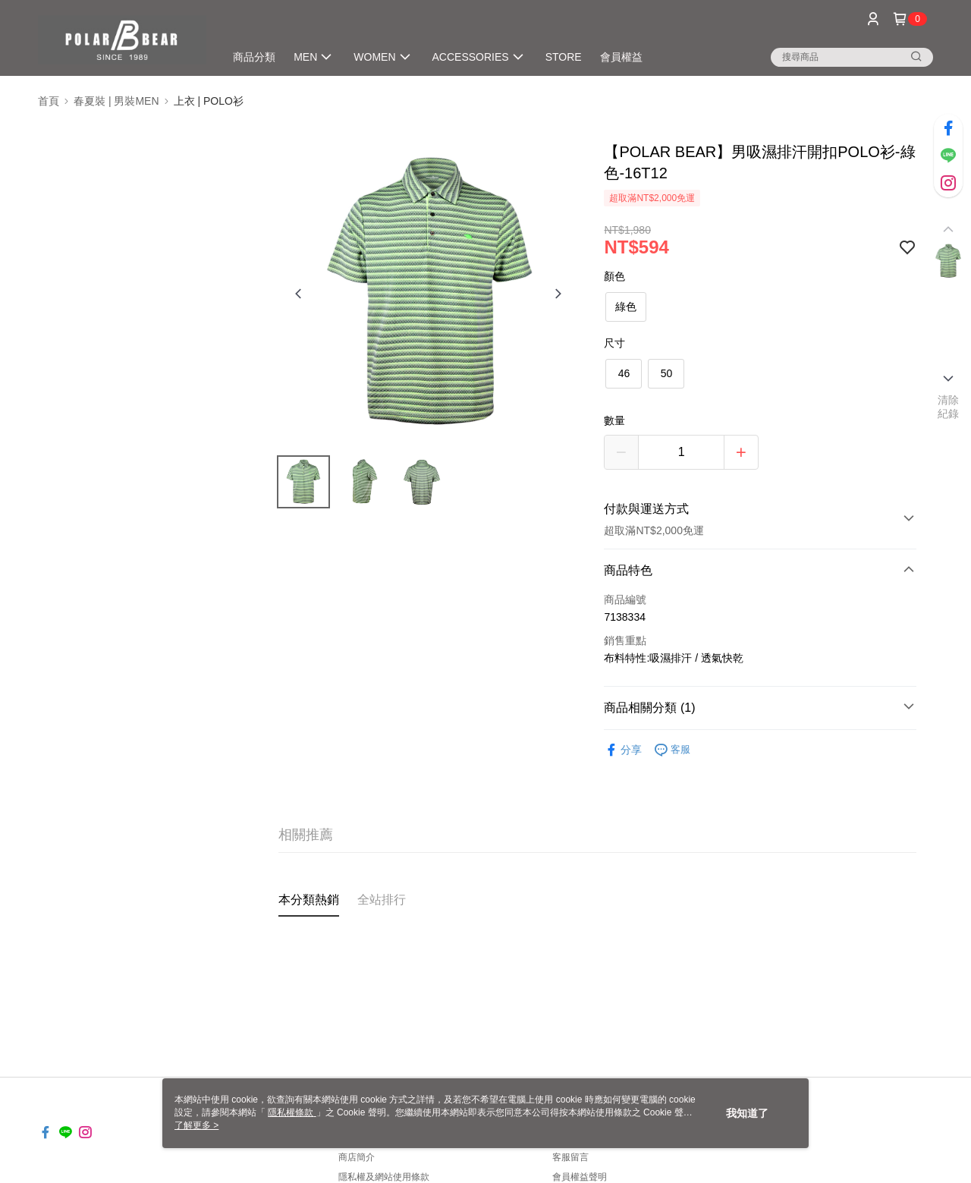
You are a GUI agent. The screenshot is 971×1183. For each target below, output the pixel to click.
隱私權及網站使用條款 (383, 1177)
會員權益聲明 (579, 1177)
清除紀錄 (949, 407)
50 (667, 373)
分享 (623, 750)
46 (624, 373)
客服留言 (570, 1157)
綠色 (625, 306)
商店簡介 (356, 1157)
